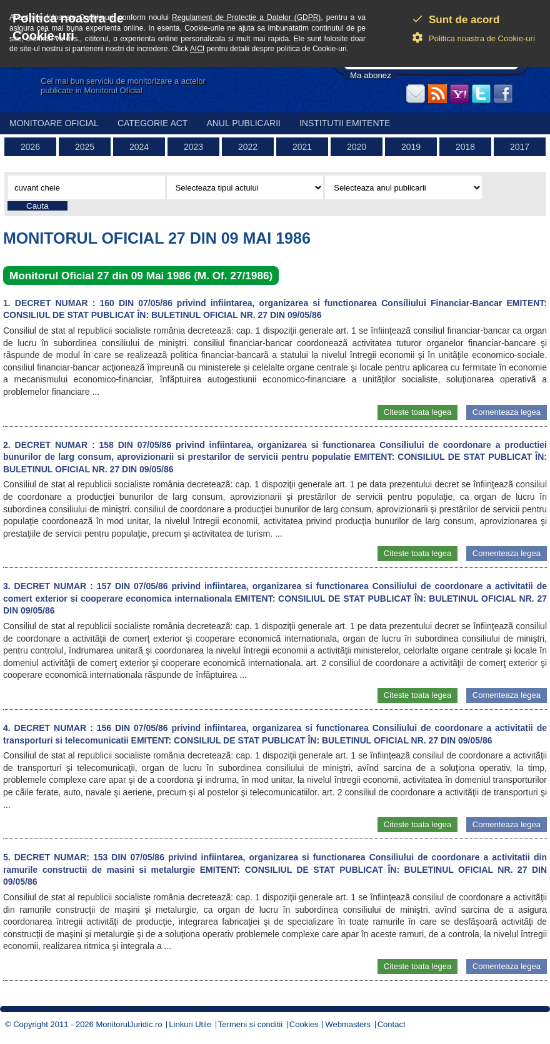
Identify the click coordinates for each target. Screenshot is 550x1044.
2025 (84, 147)
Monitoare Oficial (54, 123)
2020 (356, 147)
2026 (30, 147)
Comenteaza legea (506, 412)
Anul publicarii (243, 123)
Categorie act (153, 123)
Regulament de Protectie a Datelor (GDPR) (246, 17)
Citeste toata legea (417, 412)
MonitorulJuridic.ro (129, 1024)
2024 (139, 147)
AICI (197, 48)
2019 (411, 147)
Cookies (304, 1024)
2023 (193, 147)
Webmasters (348, 1024)
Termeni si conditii (250, 1024)
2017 (519, 147)
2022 (248, 147)
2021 (302, 147)
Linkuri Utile (190, 1024)
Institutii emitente (344, 123)
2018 (465, 147)
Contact (392, 1024)
